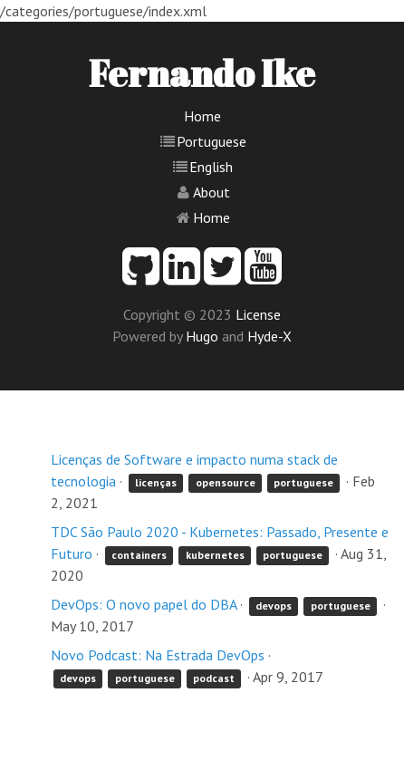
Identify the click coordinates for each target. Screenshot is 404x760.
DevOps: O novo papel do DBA (143, 604)
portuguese (303, 482)
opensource (225, 482)
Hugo (202, 336)
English (211, 167)
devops (273, 605)
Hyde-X (269, 336)
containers (139, 555)
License (258, 314)
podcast (214, 678)
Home (202, 116)
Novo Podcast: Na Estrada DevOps (158, 655)
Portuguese (211, 141)
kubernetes (215, 555)
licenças (156, 482)
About (211, 192)
